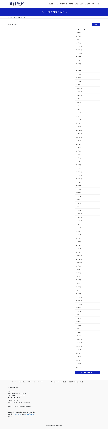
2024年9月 (78, 99)
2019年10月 (79, 304)
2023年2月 (78, 165)
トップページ (12, 382)
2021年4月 (78, 241)
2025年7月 (78, 64)
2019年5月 (78, 322)
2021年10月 (79, 221)
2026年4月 (78, 32)
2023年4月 (78, 158)
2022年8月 (78, 186)
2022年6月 (78, 193)
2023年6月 (78, 151)
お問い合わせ (31, 382)
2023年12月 (79, 130)
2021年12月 (79, 214)
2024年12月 (79, 88)
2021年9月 (78, 224)
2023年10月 (79, 137)
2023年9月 (78, 140)
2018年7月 (78, 356)
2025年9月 (78, 57)
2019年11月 (79, 301)
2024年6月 (78, 109)
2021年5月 (78, 238)
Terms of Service (29, 414)
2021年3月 (78, 245)
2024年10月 (79, 95)
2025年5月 (78, 71)
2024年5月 (78, 113)
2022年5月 (78, 196)
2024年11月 (79, 92)
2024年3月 (78, 119)
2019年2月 (78, 332)
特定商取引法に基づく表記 (76, 382)
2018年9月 (78, 349)
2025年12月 (79, 46)
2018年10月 (79, 346)
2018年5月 (78, 363)
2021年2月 (78, 248)
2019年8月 (78, 311)
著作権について (55, 382)
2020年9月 (78, 266)
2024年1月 (78, 126)
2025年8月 (78, 60)
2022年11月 (79, 175)
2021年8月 (78, 227)
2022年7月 (78, 189)
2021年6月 (78, 234)
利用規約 (64, 382)
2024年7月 (78, 106)
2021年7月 (78, 231)
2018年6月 (78, 360)
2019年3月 (78, 329)
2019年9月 (78, 308)
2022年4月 (78, 200)
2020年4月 (78, 283)
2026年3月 (78, 36)
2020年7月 (78, 273)
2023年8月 (78, 144)
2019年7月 (78, 315)
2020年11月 (79, 259)
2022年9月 (78, 182)
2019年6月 (78, 318)
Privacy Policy (17, 414)
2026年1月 (78, 43)
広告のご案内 (22, 382)
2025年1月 (78, 85)
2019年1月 (78, 336)
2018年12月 (79, 339)
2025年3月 (78, 78)
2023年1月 (78, 168)
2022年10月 (79, 179)
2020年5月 (78, 280)
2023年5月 (78, 154)
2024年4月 (78, 116)
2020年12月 (79, 255)
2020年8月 (78, 269)
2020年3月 (78, 287)
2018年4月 (78, 367)
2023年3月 (78, 161)
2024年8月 (78, 102)
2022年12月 (79, 172)
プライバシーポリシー (43, 382)
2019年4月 (78, 325)
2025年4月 (78, 74)
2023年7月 (78, 147)
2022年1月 (78, 210)
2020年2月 (78, 290)
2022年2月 (78, 207)
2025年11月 (79, 50)
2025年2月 (78, 81)
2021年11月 (79, 217)
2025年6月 (78, 67)
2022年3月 (78, 203)
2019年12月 (79, 297)
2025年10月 (79, 53)
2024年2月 (78, 123)
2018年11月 (79, 342)
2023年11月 (79, 133)
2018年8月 (78, 353)
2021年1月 (78, 252)
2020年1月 (78, 294)
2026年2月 (78, 39)
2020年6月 (78, 276)
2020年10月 (79, 262)
